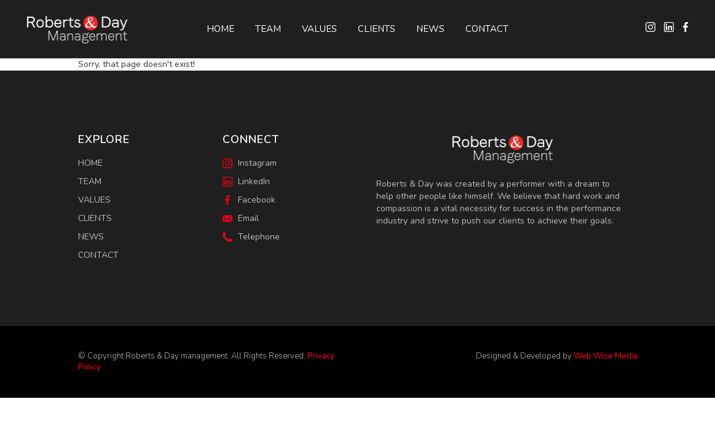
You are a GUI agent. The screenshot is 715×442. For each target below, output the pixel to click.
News (430, 29)
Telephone (251, 236)
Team (268, 29)
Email (241, 218)
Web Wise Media (606, 356)
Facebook (249, 200)
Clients (376, 29)
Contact (486, 29)
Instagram (250, 163)
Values (319, 29)
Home (220, 29)
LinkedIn (246, 181)
